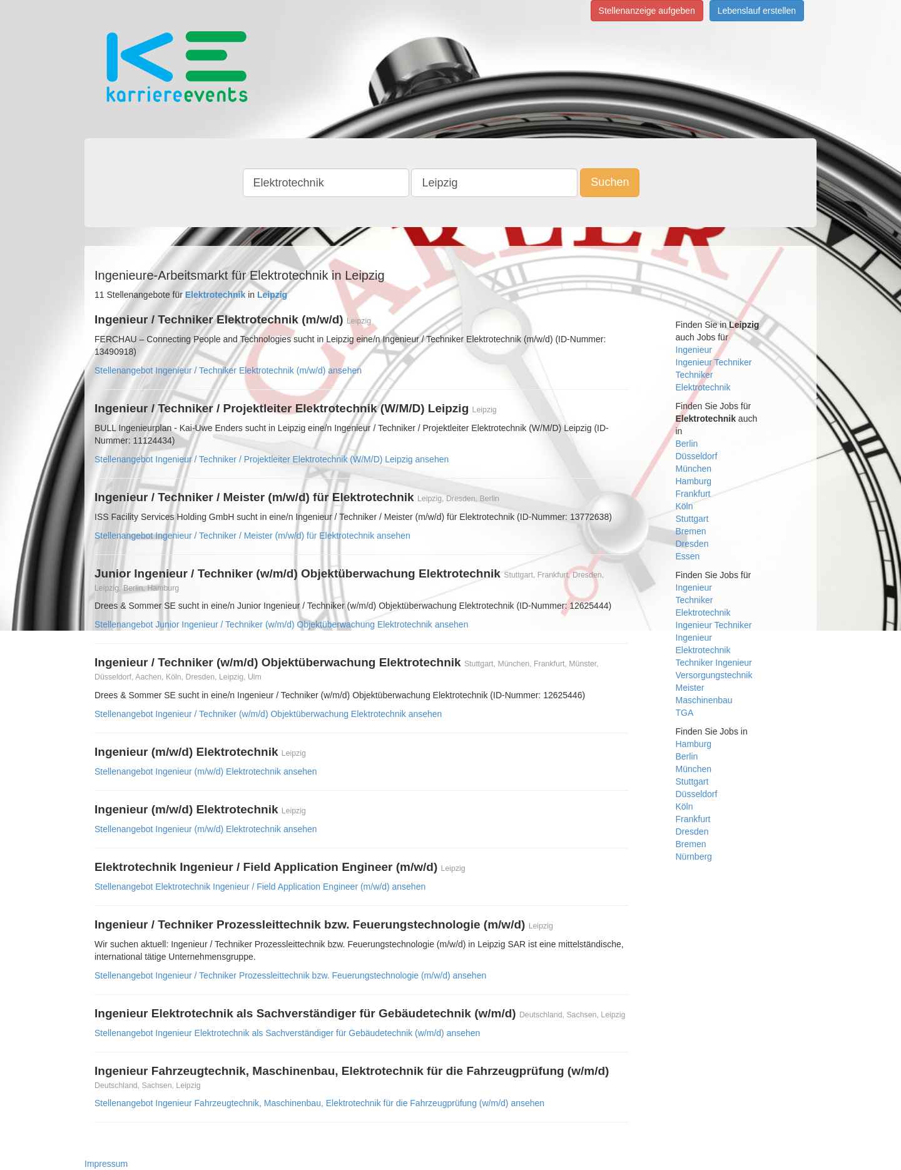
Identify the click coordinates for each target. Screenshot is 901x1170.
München (694, 469)
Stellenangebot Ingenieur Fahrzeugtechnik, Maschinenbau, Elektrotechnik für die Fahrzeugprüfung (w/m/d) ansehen (319, 1103)
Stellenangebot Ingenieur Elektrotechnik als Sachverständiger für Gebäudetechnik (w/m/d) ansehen (287, 1033)
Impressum (106, 1164)
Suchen (610, 182)
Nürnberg (694, 857)
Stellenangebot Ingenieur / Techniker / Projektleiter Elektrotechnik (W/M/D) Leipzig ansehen (271, 459)
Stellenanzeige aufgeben (647, 11)
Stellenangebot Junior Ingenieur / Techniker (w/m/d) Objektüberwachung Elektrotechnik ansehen (281, 624)
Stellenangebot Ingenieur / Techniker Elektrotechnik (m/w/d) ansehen (228, 370)
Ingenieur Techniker (714, 362)
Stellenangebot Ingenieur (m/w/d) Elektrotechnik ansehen (205, 771)
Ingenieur (694, 350)
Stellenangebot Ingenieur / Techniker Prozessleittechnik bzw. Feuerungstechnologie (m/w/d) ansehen (290, 975)
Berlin (687, 444)
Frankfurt (693, 494)
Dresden (692, 544)
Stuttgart (692, 519)
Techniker (694, 375)
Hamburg (694, 481)
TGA (685, 713)
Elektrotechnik (703, 387)
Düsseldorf (697, 456)
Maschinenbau (704, 700)
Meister (690, 688)
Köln (684, 506)
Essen (688, 556)
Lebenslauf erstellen (757, 11)
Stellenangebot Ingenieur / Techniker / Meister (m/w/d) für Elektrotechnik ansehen (252, 536)
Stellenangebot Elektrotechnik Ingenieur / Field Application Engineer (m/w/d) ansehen (259, 887)
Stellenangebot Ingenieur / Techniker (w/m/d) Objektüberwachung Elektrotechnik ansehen (268, 714)
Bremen (691, 531)
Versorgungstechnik (714, 675)
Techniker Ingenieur (714, 663)
